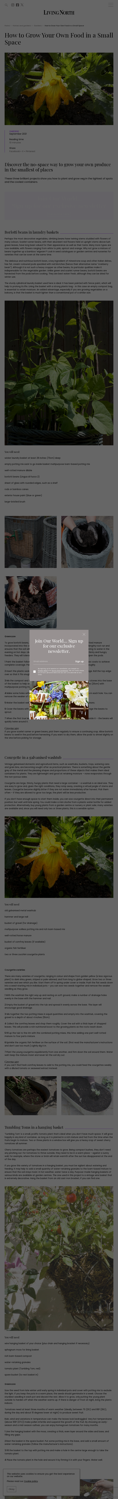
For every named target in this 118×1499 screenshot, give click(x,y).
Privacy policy (43, 671)
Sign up (79, 661)
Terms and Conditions (60, 671)
